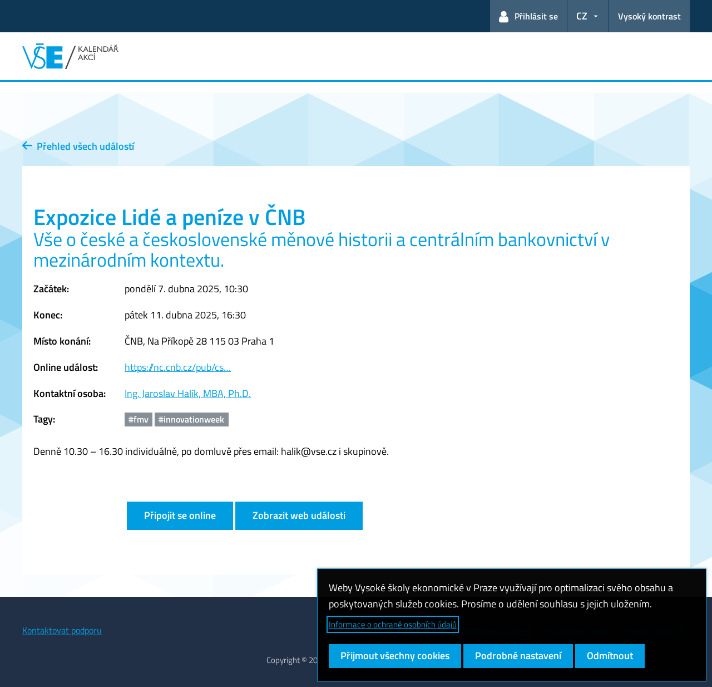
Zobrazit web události (299, 515)
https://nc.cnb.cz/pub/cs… (178, 367)
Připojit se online (180, 515)
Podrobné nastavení (518, 655)
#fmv (138, 419)
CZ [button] (581, 15)
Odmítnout (610, 655)
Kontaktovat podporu (62, 630)
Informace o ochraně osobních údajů (393, 624)
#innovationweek (191, 419)
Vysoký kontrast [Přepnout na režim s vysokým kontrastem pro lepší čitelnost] (649, 16)
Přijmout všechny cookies (394, 655)
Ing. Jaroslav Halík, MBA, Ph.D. (188, 393)
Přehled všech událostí (78, 146)
